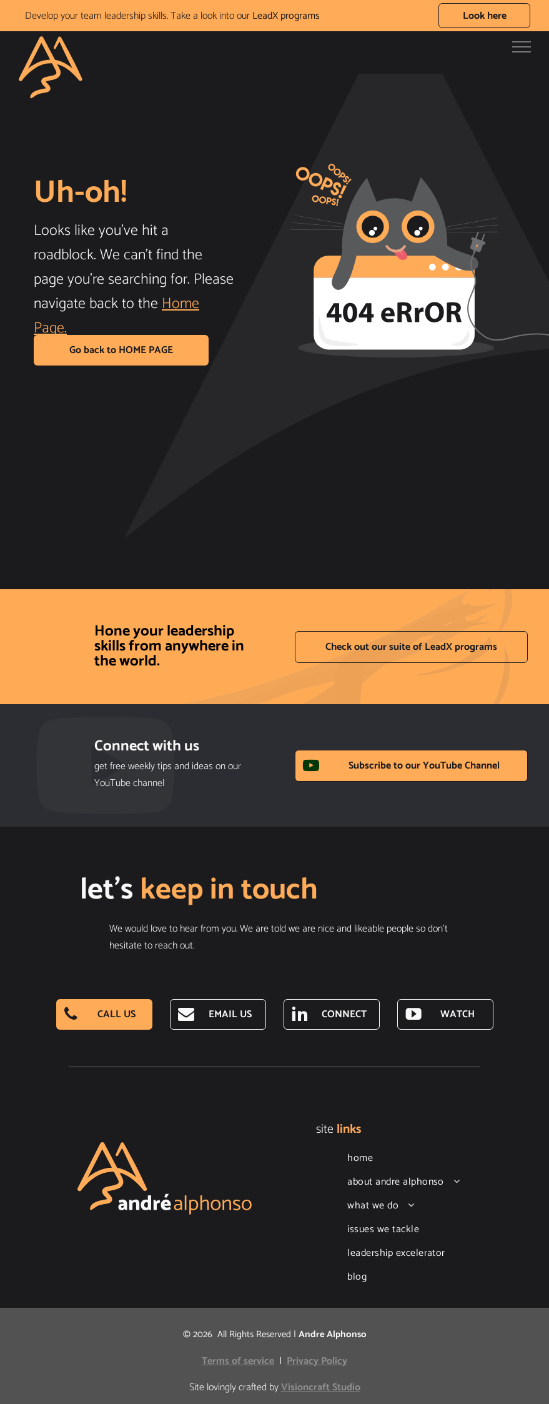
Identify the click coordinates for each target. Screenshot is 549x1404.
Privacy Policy (317, 1361)
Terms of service (238, 1361)
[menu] (521, 47)
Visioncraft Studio (320, 1387)
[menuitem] (415, 1158)
